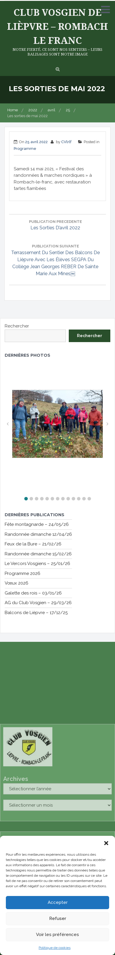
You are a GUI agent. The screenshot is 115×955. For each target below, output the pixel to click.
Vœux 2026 (16, 583)
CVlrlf (66, 142)
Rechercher (17, 326)
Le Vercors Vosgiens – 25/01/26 (37, 563)
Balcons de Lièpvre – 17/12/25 (36, 612)
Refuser (57, 918)
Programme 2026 (22, 573)
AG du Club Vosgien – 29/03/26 (38, 602)
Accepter (58, 902)
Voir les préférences (57, 934)
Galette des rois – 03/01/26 (33, 593)
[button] (106, 843)
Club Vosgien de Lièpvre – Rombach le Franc (57, 26)
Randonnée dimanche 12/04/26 (38, 534)
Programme (25, 148)
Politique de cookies (55, 948)
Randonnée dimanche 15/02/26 (38, 554)
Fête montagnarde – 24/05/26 (37, 524)
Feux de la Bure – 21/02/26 (33, 544)
